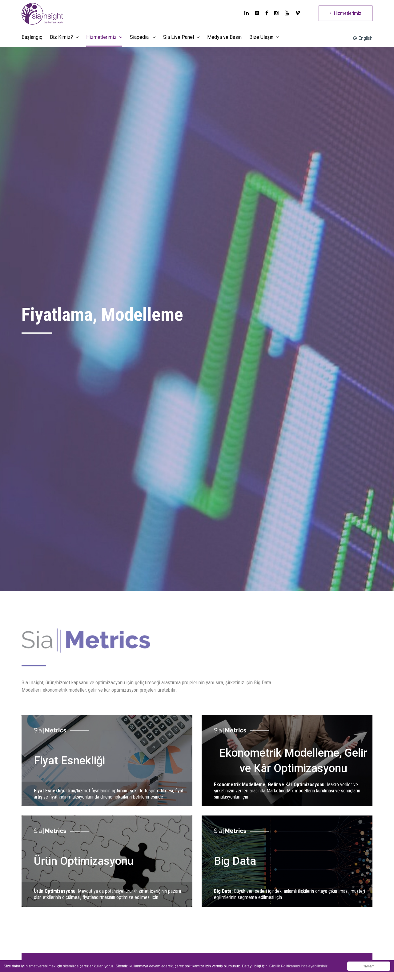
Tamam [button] (368, 966)
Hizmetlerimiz (345, 13)
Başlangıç (32, 37)
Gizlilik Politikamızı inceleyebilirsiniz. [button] (299, 966)
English (362, 38)
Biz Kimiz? (64, 37)
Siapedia (142, 37)
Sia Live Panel (181, 37)
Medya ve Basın (224, 37)
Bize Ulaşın (264, 37)
